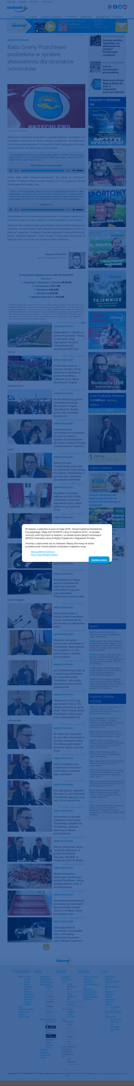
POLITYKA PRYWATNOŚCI (44, 554)
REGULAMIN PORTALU (43, 551)
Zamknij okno (99, 559)
